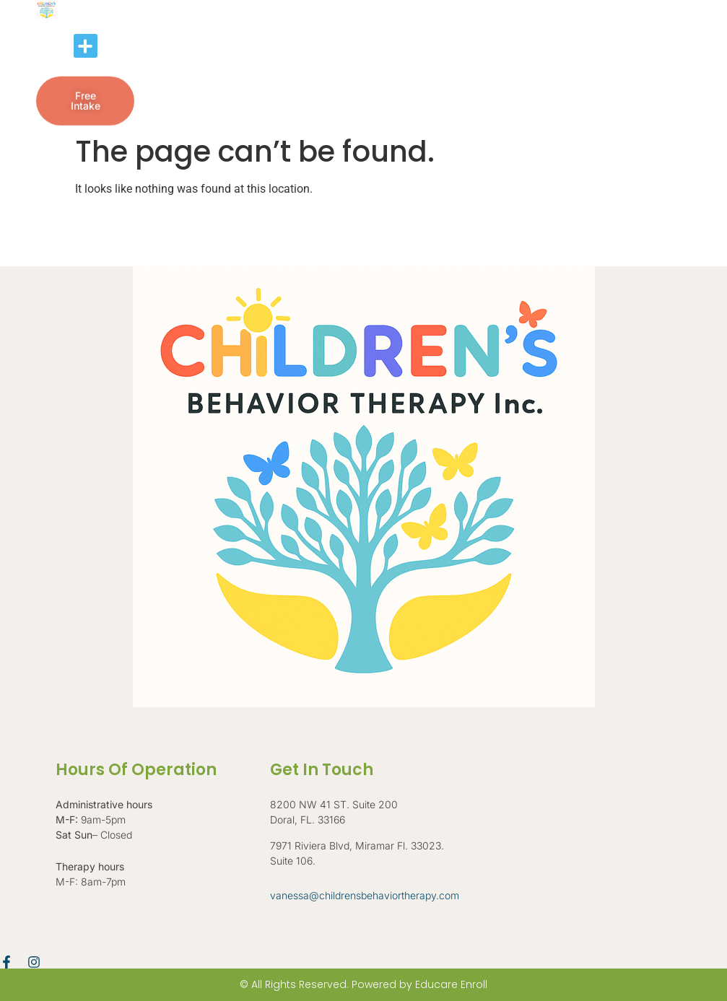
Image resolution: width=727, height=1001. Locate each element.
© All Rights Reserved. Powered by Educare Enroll (363, 984)
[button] (85, 46)
